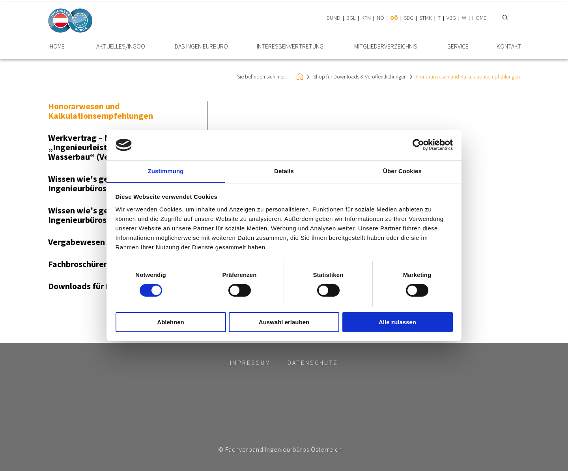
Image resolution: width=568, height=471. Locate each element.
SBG (408, 17)
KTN (366, 17)
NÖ (380, 17)
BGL (350, 17)
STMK (425, 17)
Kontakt (509, 46)
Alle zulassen (397, 322)
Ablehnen (170, 322)
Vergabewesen (76, 242)
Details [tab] (284, 171)
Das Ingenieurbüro (201, 46)
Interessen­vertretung (290, 46)
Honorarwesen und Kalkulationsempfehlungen (468, 76)
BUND (333, 17)
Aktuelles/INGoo (120, 46)
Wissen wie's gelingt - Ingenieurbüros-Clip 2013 (96, 215)
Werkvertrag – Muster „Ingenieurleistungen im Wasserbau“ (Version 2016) (99, 147)
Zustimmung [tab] (166, 171)
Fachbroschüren (78, 264)
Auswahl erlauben (284, 322)
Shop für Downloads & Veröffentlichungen (360, 76)
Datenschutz (313, 362)
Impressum (250, 362)
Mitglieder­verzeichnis (385, 46)
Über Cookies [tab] (402, 171)
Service (458, 46)
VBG (451, 17)
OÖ (394, 17)
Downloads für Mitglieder (97, 286)
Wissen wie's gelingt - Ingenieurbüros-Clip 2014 (96, 183)
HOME (479, 17)
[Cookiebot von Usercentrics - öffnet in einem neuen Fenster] (418, 145)
